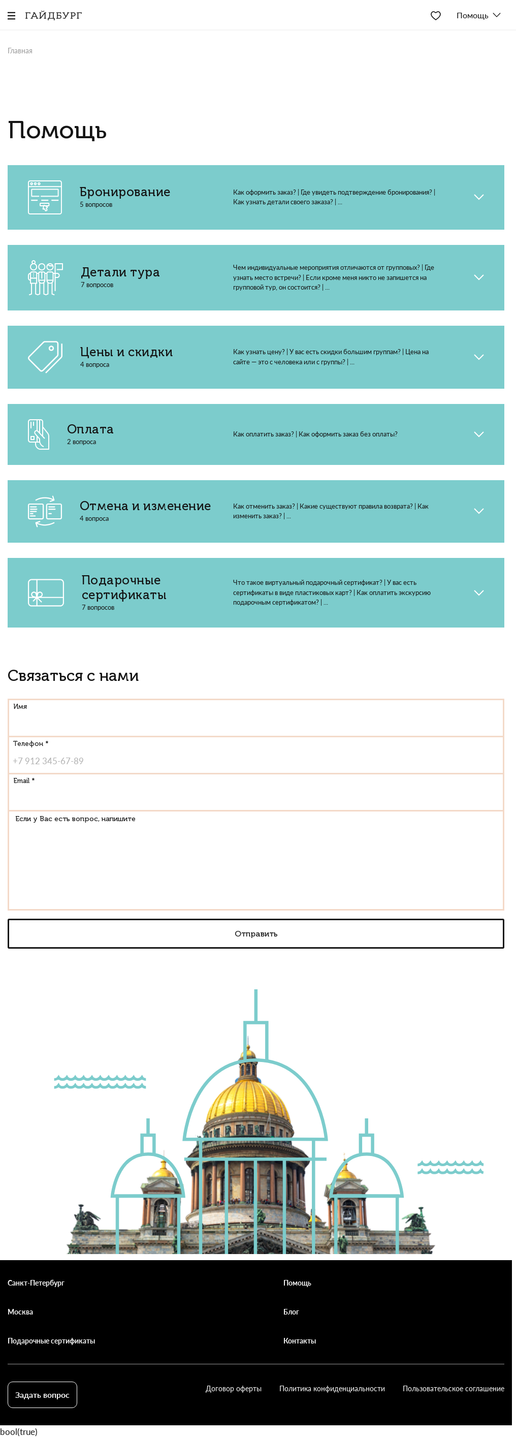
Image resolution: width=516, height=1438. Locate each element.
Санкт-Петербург (36, 1282)
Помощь (297, 1282)
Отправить (256, 934)
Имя (20, 706)
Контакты (299, 1340)
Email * (24, 780)
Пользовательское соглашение (453, 1388)
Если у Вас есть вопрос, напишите (75, 819)
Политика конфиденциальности (332, 1388)
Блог (291, 1311)
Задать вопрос (42, 1394)
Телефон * (31, 743)
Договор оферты (234, 1388)
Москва (20, 1311)
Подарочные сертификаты (51, 1340)
